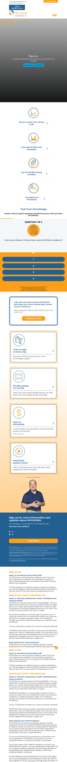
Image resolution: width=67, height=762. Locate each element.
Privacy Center (27, 554)
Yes (12, 532)
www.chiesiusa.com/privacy (18, 560)
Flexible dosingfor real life (33, 387)
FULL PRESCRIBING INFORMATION (16, 2)
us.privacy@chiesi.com (15, 555)
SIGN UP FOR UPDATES (50, 1)
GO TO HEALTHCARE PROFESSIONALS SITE (17, 1)
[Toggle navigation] (54, 15)
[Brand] (18, 13)
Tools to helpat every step (33, 350)
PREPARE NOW (33, 318)
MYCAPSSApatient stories (33, 461)
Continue (33, 541)
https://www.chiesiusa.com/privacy (18, 552)
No (12, 534)
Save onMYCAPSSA (33, 423)
